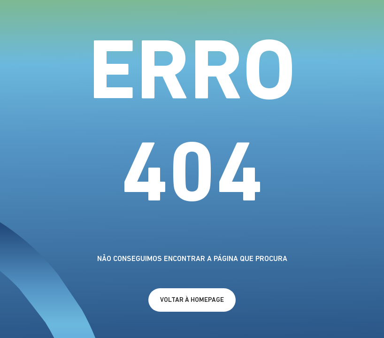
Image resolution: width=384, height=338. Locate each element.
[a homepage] (192, 300)
